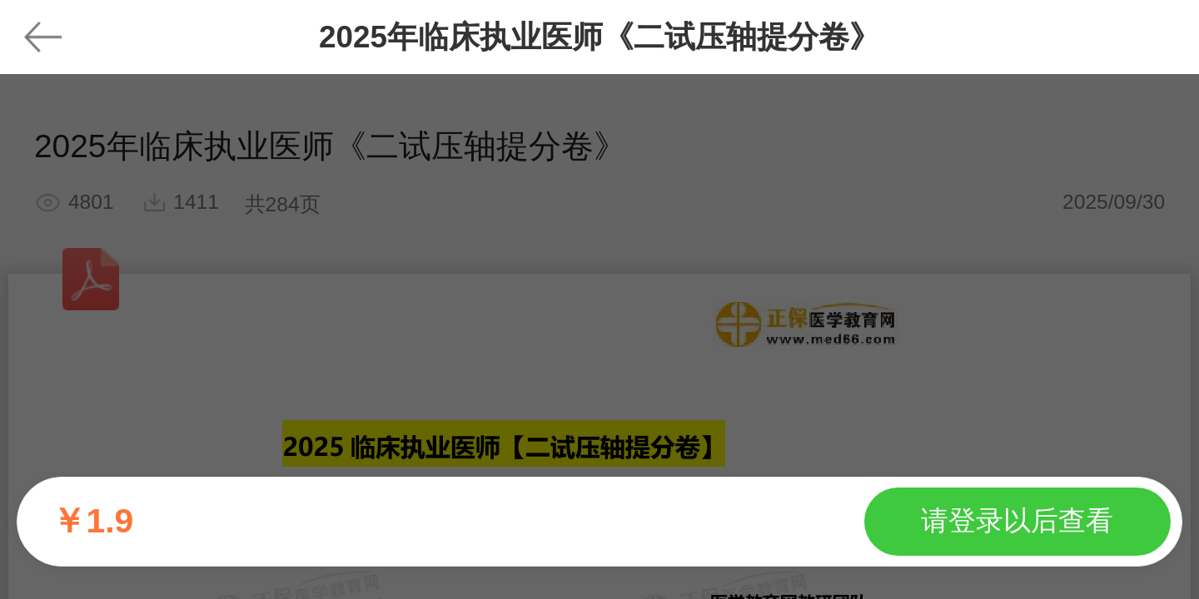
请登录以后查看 (1017, 520)
